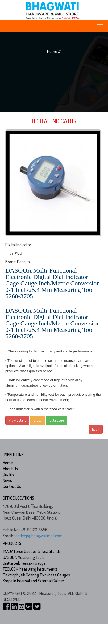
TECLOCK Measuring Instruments (30, 569)
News (7, 480)
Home (8, 462)
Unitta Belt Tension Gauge (24, 563)
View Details (17, 420)
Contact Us (12, 486)
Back (95, 429)
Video (38, 420)
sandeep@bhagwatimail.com (38, 535)
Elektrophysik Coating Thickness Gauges (36, 575)
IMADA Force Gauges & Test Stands (32, 551)
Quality (8, 474)
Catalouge (56, 420)
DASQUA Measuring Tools (23, 557)
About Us (10, 468)
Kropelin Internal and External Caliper (33, 580)
